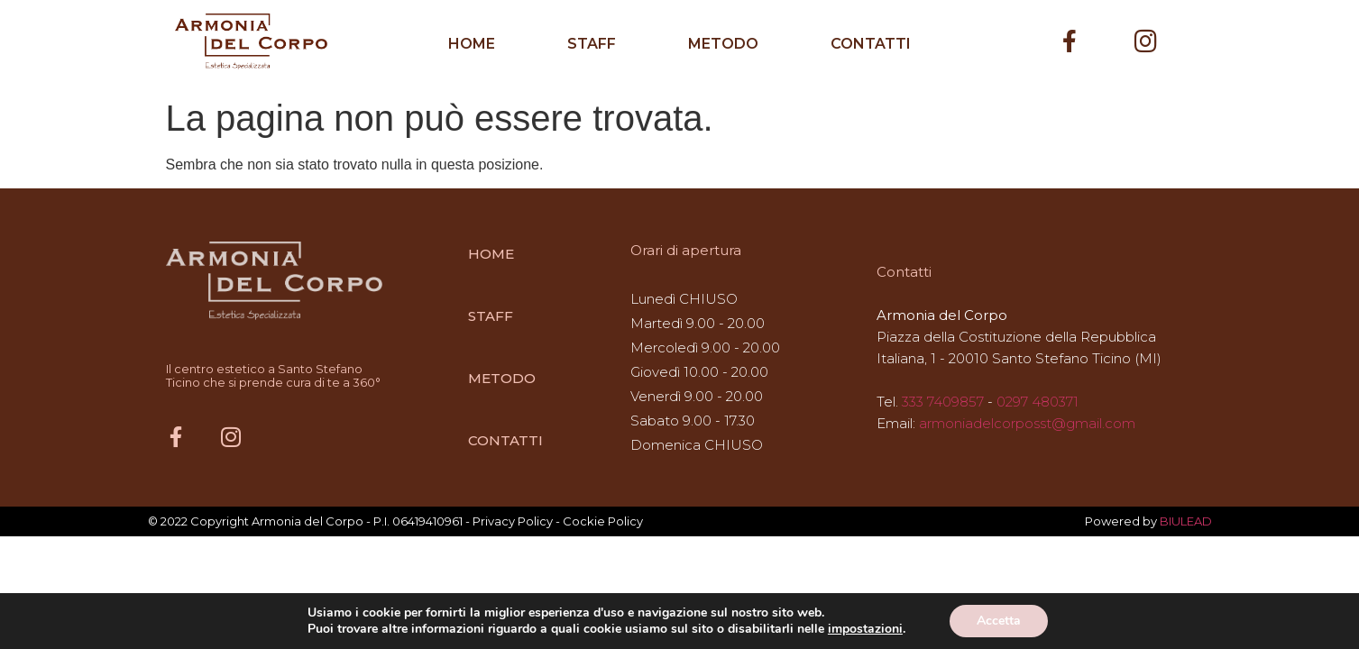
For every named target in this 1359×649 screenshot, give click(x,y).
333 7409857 (943, 401)
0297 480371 (1037, 401)
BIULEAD (1186, 521)
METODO (723, 43)
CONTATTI (871, 43)
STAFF (591, 43)
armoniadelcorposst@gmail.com (1027, 423)
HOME (471, 43)
